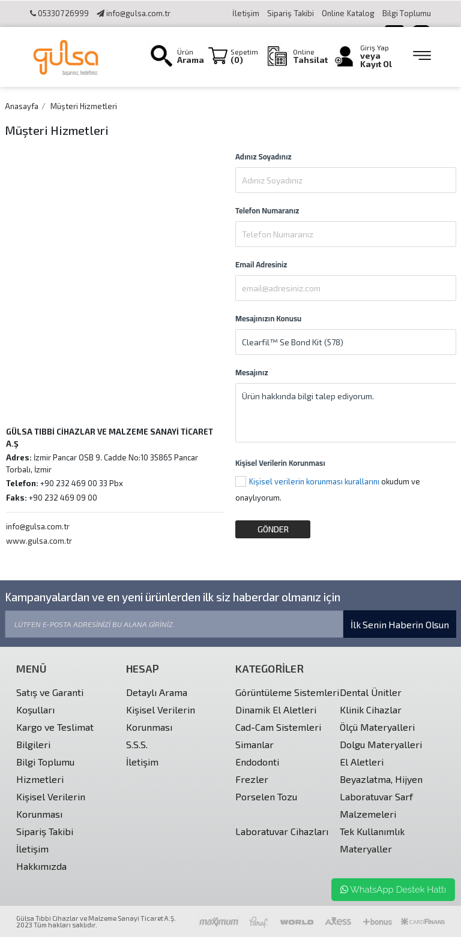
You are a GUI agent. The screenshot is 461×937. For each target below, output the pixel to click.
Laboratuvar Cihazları (281, 831)
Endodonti (257, 761)
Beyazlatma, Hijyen (381, 779)
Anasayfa (21, 106)
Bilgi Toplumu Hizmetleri (45, 770)
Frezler (251, 779)
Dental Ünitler (371, 692)
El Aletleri (362, 761)
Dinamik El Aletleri (275, 709)
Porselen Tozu (266, 796)
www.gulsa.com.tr (39, 541)
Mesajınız (251, 372)
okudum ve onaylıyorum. (327, 489)
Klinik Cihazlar (371, 709)
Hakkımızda (41, 866)
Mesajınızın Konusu (268, 318)
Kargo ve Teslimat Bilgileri (55, 735)
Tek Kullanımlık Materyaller (372, 839)
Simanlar (254, 744)
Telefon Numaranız (267, 210)
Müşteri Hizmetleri (83, 106)
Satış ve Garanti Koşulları (49, 700)
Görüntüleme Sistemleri (287, 692)
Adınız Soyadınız (263, 156)
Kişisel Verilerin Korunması (280, 463)
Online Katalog (349, 13)
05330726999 (59, 13)
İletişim (245, 13)
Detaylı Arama (156, 692)
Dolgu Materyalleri (381, 744)
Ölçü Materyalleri (377, 727)
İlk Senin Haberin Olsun (400, 624)
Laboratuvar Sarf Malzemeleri (376, 805)
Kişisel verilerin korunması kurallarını (314, 481)
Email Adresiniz (261, 264)
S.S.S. (137, 744)
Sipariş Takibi (290, 13)
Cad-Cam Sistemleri (278, 727)
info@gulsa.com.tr (133, 13)
